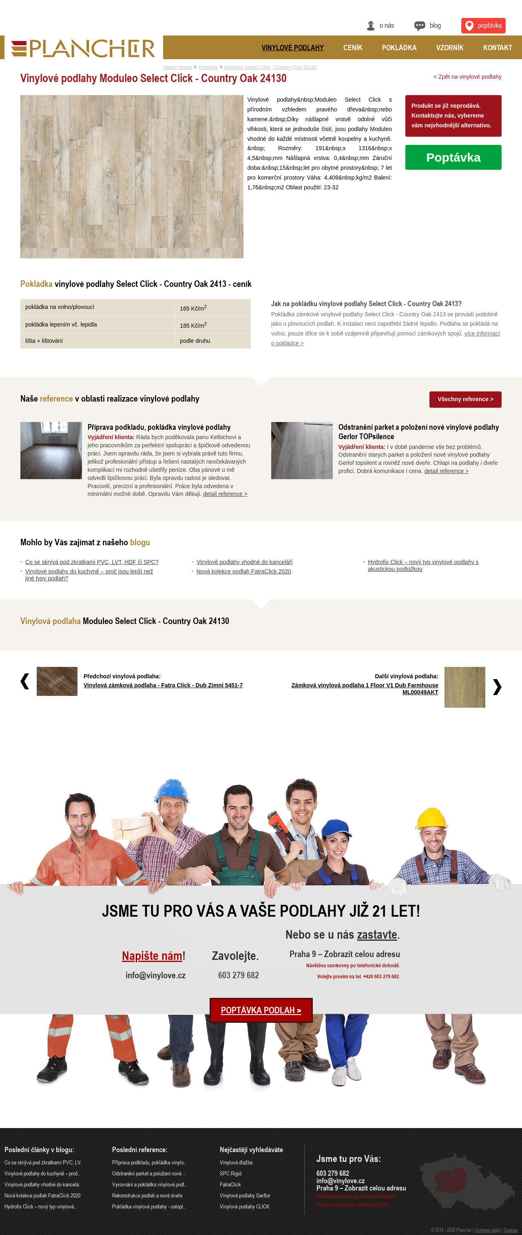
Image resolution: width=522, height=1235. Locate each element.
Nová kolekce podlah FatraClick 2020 (244, 571)
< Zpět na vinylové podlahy (468, 76)
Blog (435, 24)
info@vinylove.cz (156, 975)
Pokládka (399, 47)
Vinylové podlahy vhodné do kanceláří (245, 562)
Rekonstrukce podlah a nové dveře (147, 1195)
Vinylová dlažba (236, 1162)
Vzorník (450, 47)
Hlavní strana (177, 67)
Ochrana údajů (487, 1229)
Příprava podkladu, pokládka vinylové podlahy (159, 426)
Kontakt (497, 47)
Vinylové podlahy (293, 47)
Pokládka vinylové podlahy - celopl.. (149, 1206)
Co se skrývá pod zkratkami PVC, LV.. (43, 1162)
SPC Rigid (230, 1173)
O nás (387, 24)
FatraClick (230, 1184)
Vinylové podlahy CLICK (245, 1206)
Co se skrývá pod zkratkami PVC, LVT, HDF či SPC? (92, 562)
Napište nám (152, 956)
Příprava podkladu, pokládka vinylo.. (149, 1162)
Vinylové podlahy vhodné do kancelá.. (42, 1184)
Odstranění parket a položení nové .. (148, 1173)
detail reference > (225, 494)
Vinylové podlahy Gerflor (245, 1195)
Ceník (353, 47)
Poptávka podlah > (261, 1010)
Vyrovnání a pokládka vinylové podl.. (149, 1184)
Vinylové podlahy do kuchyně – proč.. (42, 1173)
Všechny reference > (465, 399)
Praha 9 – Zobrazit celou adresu (345, 953)
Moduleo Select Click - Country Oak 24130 (270, 67)
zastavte (377, 935)
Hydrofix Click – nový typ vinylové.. (40, 1206)
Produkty (208, 67)
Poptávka (453, 157)
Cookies (511, 1229)
